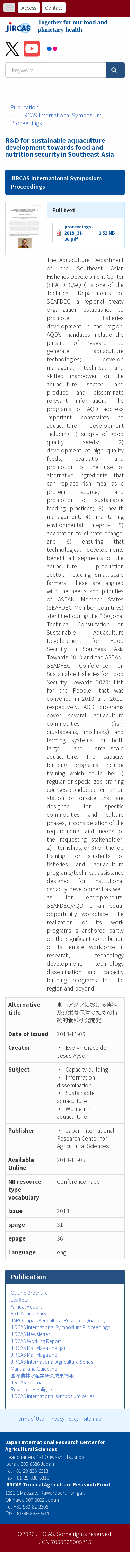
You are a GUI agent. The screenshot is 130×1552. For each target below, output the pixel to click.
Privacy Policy (64, 1418)
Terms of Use (30, 1418)
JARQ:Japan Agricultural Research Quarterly (58, 1320)
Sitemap (92, 1418)
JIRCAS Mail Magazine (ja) (38, 1347)
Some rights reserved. (85, 1534)
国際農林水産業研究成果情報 (42, 1375)
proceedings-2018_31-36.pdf (78, 232)
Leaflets (19, 1299)
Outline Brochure (29, 1292)
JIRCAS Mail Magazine (34, 1354)
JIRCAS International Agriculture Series (52, 1361)
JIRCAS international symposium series (52, 1396)
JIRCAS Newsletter (30, 1334)
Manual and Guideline (34, 1368)
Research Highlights (32, 1389)
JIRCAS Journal (27, 1382)
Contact (53, 7)
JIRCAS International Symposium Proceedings (56, 119)
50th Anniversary (28, 1313)
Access (28, 7)
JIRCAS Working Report (36, 1340)
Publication (24, 107)
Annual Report (26, 1306)
